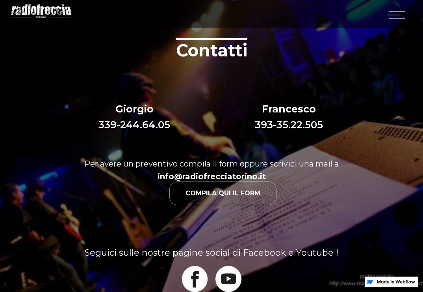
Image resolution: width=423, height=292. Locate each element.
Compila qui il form (223, 193)
